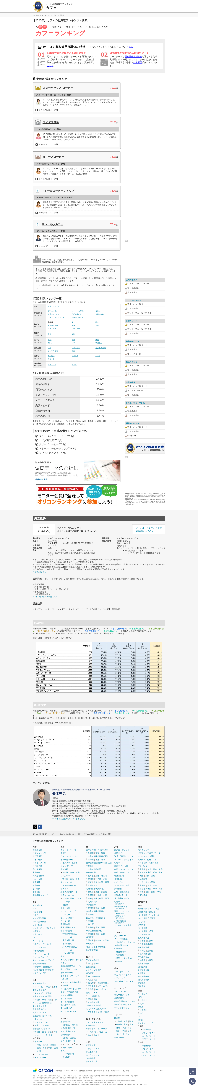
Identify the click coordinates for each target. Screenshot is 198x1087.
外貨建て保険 (143, 970)
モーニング (52, 365)
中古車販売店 (66, 931)
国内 (64, 1047)
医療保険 (36, 885)
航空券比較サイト (68, 1028)
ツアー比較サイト (68, 1041)
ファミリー (76, 348)
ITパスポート (101, 989)
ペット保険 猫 (144, 934)
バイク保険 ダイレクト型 (148, 915)
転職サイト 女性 (121, 866)
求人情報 (126, 1071)
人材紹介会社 (120, 917)
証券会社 (38, 912)
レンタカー (65, 914)
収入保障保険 (145, 954)
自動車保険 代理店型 (146, 912)
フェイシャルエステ (122, 975)
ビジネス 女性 (53, 351)
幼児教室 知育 (92, 950)
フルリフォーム (41, 1022)
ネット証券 (37, 905)
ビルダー (38, 1041)
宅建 (90, 980)
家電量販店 (90, 1045)
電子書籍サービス (68, 973)
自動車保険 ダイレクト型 (148, 908)
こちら (129, 47)
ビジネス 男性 (100, 348)
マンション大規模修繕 (42, 1003)
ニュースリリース (70, 1071)
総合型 (65, 979)
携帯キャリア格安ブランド (149, 853)
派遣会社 (118, 889)
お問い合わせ (99, 1071)
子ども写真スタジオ (69, 969)
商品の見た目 (76, 314)
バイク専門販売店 (70, 947)
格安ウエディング (121, 995)
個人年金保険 (143, 980)
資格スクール (91, 992)
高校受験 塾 (91, 872)
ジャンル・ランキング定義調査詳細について (149, 529)
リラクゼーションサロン (96, 1029)
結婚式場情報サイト (122, 1004)
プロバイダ (142, 866)
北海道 (91, 876)
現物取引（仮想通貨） (44, 967)
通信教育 (90, 937)
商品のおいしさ (53, 314)
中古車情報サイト (68, 927)
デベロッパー (40, 1057)
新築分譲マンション (41, 1029)
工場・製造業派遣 (121, 892)
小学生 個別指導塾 (94, 931)
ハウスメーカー (41, 1054)
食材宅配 (64, 869)
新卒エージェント (121, 912)
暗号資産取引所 (39, 963)
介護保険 (141, 973)
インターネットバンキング (44, 928)
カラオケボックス (121, 1034)
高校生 (91, 940)
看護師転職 (119, 876)
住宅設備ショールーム (42, 1016)
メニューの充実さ (78, 311)
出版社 (65, 985)
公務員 (91, 989)
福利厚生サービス (68, 1005)
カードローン (38, 941)
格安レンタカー (67, 918)
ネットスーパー (67, 882)
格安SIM (143, 863)
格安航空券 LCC (67, 1035)
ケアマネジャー (104, 986)
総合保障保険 (143, 976)
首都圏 (37, 1000)
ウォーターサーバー (69, 850)
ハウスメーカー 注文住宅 (43, 1035)
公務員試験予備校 (93, 1005)
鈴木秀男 (137, 62)
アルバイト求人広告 (122, 925)
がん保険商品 (143, 957)
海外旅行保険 (38, 876)
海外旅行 (75, 1025)
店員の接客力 (100, 314)
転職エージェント (121, 872)
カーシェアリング (68, 911)
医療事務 (96, 976)
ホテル (63, 1051)
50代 (73, 343)
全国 (129, 1031)
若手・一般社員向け (124, 958)
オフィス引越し (67, 995)
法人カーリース (121, 935)
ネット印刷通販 (121, 939)
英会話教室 (90, 967)
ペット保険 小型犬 (146, 931)
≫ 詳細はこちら (39, 572)
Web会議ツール (121, 945)
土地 (55, 987)
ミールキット (66, 876)
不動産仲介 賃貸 (39, 1006)
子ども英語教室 (92, 960)
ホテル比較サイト (68, 1031)
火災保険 (36, 872)
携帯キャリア (143, 850)
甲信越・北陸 (53, 325)
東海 (73, 325)
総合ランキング (53, 306)
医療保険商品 (143, 938)
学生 (73, 351)
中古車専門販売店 (70, 934)
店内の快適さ (53, 311)
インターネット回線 (146, 882)
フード (97, 356)
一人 (49, 348)
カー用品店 (90, 1058)
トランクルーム (67, 895)
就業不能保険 (143, 963)
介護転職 (118, 879)
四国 (142, 876)
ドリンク (75, 356)
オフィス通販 (66, 998)
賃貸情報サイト (39, 1009)
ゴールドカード (41, 957)
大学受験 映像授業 (94, 869)
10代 (49, 340)
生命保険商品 (143, 947)
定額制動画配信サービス (71, 966)
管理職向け (121, 955)
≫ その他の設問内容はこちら (45, 596)
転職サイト (119, 863)
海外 (70, 1047)
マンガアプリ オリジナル (71, 989)
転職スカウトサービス (123, 869)
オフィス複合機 (67, 1002)
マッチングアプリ (121, 1008)
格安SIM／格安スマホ (147, 859)
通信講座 (90, 973)
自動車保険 (37, 850)
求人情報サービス (121, 898)
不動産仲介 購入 (39, 990)
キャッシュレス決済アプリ (44, 960)
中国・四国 (52, 328)
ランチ (74, 365)
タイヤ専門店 (91, 1061)
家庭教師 (90, 943)
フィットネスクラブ (94, 1022)
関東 (97, 322)
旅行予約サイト (67, 1022)
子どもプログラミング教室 (97, 1012)
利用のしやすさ (77, 317)
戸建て (49, 987)
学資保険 (36, 892)
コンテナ (66, 902)
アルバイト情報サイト (123, 859)
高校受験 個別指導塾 (95, 889)
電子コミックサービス (70, 976)
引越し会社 (65, 908)
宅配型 (65, 905)
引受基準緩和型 (146, 944)
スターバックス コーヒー (58, 87)
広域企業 (143, 879)
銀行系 (37, 944)
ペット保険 (37, 879)
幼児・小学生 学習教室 (96, 947)
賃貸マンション (39, 1012)
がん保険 (36, 889)
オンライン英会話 (93, 970)
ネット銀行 (37, 925)
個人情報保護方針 (85, 1071)
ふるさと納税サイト (69, 892)
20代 (73, 340)
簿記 (95, 980)
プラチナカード (148, 1039)
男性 (49, 334)
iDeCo (140, 1007)
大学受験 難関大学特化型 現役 (99, 863)
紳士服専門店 (91, 1052)
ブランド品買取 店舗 (69, 992)
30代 (97, 340)
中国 (161, 872)
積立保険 (141, 986)
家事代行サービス (68, 859)
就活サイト (119, 853)
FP (89, 976)
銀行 (36, 915)
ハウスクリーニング (69, 863)
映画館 (117, 1018)
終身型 (142, 941)
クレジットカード (40, 947)
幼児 (90, 963)
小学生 (106, 940)
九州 (55, 1000)
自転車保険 (37, 869)
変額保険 (141, 983)
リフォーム (37, 1019)
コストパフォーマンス (56, 317)
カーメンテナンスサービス (72, 960)
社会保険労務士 (102, 983)
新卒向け (120, 961)
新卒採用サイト (121, 907)
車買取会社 (65, 924)
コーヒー (51, 356)
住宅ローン (37, 934)
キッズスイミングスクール (96, 1032)
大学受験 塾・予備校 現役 (97, 850)
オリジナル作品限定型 (71, 982)
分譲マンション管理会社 (43, 996)
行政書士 (91, 986)
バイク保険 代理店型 (146, 918)
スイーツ (51, 359)
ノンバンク (47, 944)
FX (34, 938)
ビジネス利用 (68, 1054)
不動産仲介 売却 (39, 983)
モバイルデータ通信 (146, 856)
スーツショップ (92, 1055)
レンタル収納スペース (71, 898)
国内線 (65, 1038)
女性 (73, 334)
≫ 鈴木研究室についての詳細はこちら (68, 819)
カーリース (65, 921)
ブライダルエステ (121, 972)
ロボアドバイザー (40, 973)
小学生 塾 (90, 924)
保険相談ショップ (40, 895)
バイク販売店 (66, 943)
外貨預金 (36, 931)
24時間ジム (91, 1025)
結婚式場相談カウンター (124, 1001)
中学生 (98, 940)
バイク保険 (37, 859)
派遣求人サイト (121, 895)
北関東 (45, 1045)
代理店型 (38, 856)
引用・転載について (113, 1071)
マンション (39, 987)
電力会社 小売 (66, 1008)
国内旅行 (66, 1025)
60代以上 (98, 343)
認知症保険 (142, 967)
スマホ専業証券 (39, 918)
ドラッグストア (92, 1049)
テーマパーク (120, 1037)
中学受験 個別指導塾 (95, 911)
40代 (49, 343)
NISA (35, 908)
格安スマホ (153, 863)
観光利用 (66, 1057)
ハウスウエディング (122, 992)
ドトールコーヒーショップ (58, 190)
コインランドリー (68, 866)
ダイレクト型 (40, 853)
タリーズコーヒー (53, 156)
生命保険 (36, 882)
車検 (62, 956)
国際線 (73, 1038)
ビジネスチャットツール (124, 942)
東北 (73, 322)
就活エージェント (121, 850)
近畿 (97, 325)
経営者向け (121, 952)
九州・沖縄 (76, 328)
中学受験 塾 (91, 905)
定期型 (150, 941)
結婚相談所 (119, 998)
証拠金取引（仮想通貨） (45, 970)
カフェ (63, 963)
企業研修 (118, 948)
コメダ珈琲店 (51, 122)
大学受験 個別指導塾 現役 (97, 856)
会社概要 (58, 1071)
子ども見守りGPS (68, 1011)
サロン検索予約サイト (123, 981)
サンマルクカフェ (52, 224)
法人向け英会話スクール (96, 1009)
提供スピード (100, 311)
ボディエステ (120, 978)
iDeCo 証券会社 (39, 921)
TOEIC (91, 983)
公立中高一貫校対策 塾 (96, 918)
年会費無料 (39, 951)
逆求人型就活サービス (123, 856)
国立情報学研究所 (133, 56)
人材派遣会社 (120, 922)
